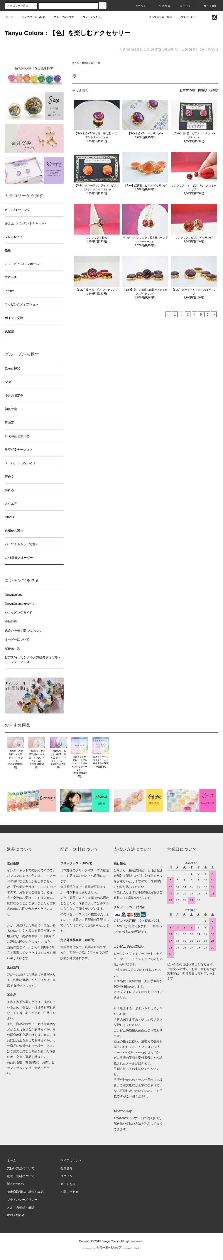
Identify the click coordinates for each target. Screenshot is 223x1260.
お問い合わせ (185, 17)
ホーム (10, 17)
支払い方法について (20, 1168)
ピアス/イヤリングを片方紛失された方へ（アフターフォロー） (33, 660)
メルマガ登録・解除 (158, 17)
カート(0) (207, 5)
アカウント (140, 5)
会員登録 (162, 5)
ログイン (183, 5)
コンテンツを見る (90, 17)
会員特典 (11, 621)
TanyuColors (13, 594)
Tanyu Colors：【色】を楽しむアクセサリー (67, 33)
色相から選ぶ (88, 62)
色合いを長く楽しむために (23, 630)
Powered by (111, 1248)
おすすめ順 (187, 90)
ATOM (20, 1215)
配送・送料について (20, 1176)
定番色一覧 (12, 648)
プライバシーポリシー (22, 1199)
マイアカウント (71, 1160)
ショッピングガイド (18, 612)
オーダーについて (17, 639)
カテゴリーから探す (31, 17)
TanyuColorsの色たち (19, 603)
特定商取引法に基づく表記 (25, 1192)
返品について (16, 1184)
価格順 (202, 90)
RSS (10, 1215)
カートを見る (69, 1184)
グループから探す (61, 17)
